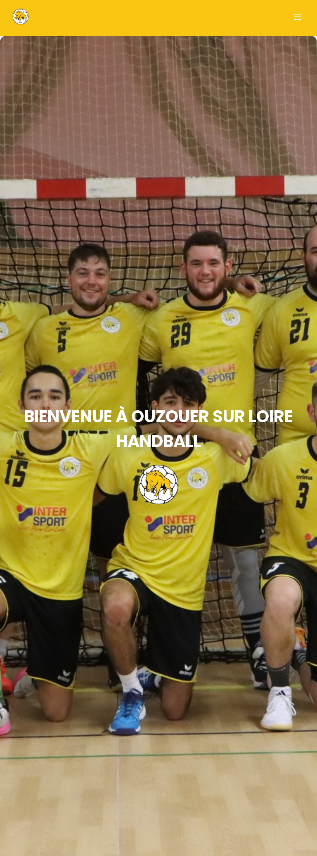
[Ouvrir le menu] (297, 18)
